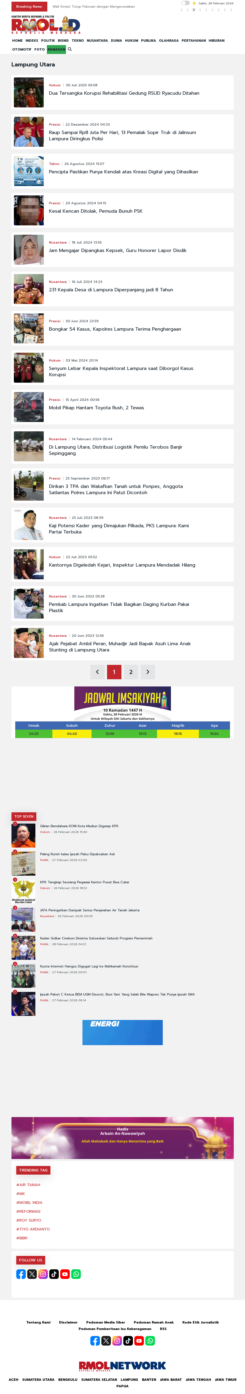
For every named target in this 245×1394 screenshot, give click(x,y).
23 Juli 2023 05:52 (81, 557)
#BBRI (21, 1238)
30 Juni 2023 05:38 (88, 596)
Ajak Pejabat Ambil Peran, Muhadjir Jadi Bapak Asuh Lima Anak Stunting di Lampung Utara (120, 646)
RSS (163, 1328)
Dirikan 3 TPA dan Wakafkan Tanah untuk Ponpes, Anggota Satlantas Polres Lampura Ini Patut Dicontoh (116, 489)
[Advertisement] (122, 776)
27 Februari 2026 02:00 (69, 860)
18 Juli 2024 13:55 (87, 242)
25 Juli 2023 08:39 (87, 517)
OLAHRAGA (169, 40)
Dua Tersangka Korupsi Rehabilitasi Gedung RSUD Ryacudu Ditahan (124, 93)
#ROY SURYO (28, 1220)
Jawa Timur (226, 1379)
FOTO (39, 49)
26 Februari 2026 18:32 (70, 888)
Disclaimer (68, 1322)
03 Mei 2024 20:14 (82, 360)
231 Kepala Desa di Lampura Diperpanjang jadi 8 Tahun (111, 290)
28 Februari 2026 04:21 (69, 944)
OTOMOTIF (22, 49)
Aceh (13, 1379)
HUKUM (131, 40)
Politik (44, 860)
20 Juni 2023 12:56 (88, 635)
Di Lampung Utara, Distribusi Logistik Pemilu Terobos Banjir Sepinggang (116, 450)
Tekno (54, 163)
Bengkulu (67, 1379)
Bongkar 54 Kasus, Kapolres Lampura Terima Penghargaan (115, 329)
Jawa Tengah (198, 1379)
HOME (17, 40)
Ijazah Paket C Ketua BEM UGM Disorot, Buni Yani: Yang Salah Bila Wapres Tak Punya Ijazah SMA (117, 994)
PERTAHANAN (194, 40)
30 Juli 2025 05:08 (82, 85)
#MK (20, 1194)
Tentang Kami (38, 1322)
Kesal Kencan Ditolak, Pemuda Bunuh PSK (96, 211)
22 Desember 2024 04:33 (87, 124)
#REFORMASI (28, 1211)
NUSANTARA (97, 40)
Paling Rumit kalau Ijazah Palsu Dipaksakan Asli (77, 854)
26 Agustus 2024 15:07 (84, 163)
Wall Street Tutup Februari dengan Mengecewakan (94, 7)
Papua (122, 1386)
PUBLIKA (148, 40)
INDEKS (32, 40)
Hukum (55, 85)
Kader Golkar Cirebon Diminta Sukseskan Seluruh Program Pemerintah (96, 938)
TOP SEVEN (23, 816)
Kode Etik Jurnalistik (200, 1322)
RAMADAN (56, 49)
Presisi (54, 124)
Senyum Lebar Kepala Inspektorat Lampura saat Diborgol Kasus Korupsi (121, 371)
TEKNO (78, 40)
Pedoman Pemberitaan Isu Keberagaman (115, 1328)
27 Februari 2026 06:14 (69, 1000)
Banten (149, 1379)
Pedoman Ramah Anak (154, 1322)
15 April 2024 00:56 (82, 399)
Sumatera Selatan (99, 1379)
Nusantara (58, 242)
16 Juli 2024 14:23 (87, 281)
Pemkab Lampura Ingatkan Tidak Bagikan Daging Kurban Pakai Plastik (119, 607)
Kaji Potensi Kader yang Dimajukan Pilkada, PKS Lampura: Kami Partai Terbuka (119, 528)
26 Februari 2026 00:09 (75, 916)
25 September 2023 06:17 (87, 478)
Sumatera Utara (38, 1379)
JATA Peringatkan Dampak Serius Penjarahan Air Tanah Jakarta (90, 910)
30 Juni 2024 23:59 (81, 321)
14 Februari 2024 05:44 (92, 439)
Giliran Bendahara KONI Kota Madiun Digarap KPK (79, 826)
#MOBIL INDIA (29, 1203)
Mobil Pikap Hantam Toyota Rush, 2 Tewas (96, 407)
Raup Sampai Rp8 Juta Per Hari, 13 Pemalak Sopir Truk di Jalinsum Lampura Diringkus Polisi (122, 135)
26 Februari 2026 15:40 (70, 832)
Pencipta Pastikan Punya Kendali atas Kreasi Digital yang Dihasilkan (123, 172)
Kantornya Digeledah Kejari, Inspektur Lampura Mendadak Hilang (122, 565)
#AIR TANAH (28, 1185)
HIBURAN (216, 40)
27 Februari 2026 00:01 (69, 972)
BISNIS (63, 40)
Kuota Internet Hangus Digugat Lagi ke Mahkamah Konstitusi (89, 966)
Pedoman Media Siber (105, 1322)
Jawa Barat (171, 1379)
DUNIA (116, 40)
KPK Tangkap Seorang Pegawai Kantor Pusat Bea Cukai (84, 882)
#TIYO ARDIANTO (33, 1229)
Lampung (129, 1379)
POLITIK (48, 40)
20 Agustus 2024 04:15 (85, 203)
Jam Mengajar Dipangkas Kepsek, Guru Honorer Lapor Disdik (118, 250)
